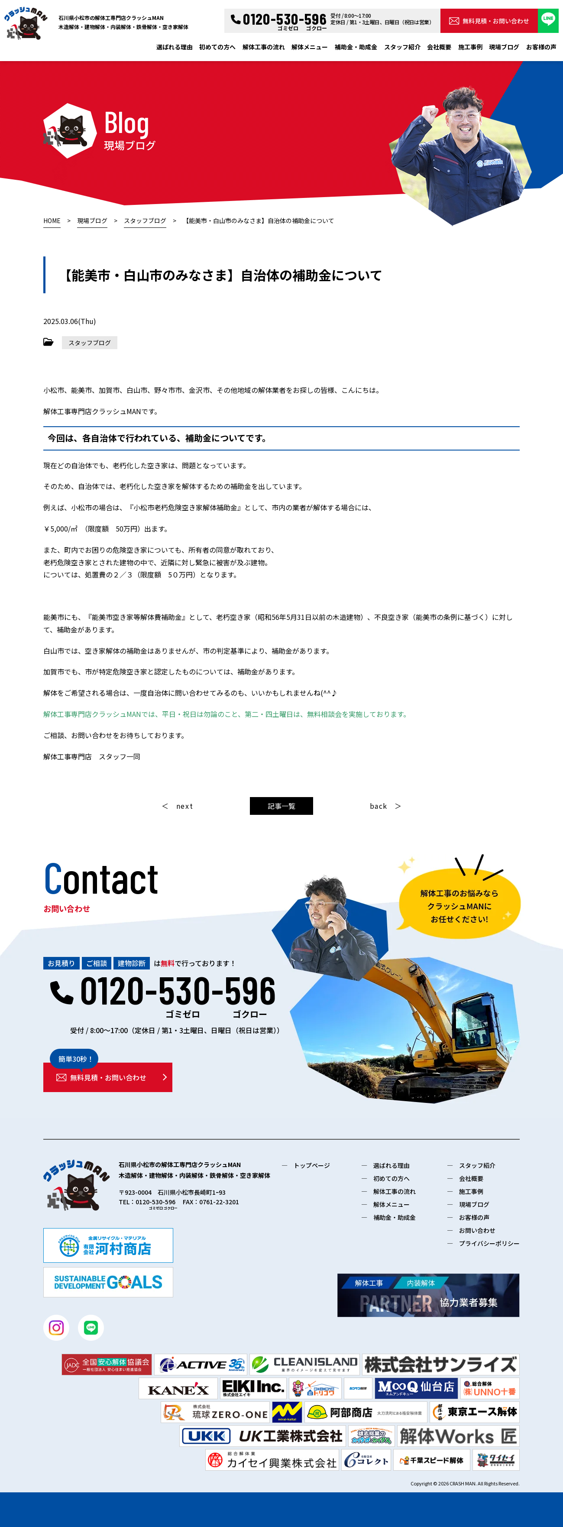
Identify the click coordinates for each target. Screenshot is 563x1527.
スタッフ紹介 (402, 46)
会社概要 (439, 46)
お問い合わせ (477, 1230)
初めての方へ (217, 46)
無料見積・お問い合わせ (489, 20)
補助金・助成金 (356, 46)
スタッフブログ (89, 342)
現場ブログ (504, 46)
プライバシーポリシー (489, 1243)
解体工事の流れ (264, 46)
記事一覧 (281, 806)
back (379, 806)
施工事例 (470, 46)
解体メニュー (309, 46)
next (184, 806)
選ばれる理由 (174, 46)
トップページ (312, 1165)
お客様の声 (541, 46)
